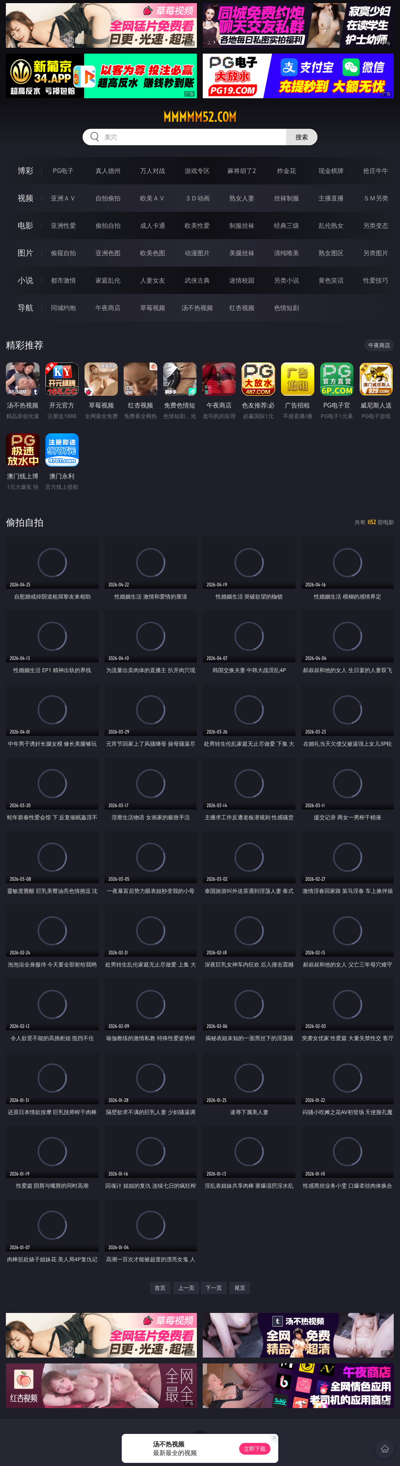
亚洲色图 (108, 253)
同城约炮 (63, 307)
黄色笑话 (331, 280)
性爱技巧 (375, 280)
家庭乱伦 (108, 280)
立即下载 (255, 1448)
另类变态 (375, 225)
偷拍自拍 (108, 225)
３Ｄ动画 (197, 198)
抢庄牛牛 (375, 170)
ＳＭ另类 (375, 198)
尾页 (239, 1287)
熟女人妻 (241, 198)
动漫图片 (197, 253)
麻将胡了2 (241, 170)
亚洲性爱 (63, 225)
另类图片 (375, 253)
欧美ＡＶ (152, 198)
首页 (160, 1287)
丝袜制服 (286, 198)
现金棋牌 (331, 170)
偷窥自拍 (63, 253)
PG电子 (63, 170)
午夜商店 (108, 307)
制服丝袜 (241, 225)
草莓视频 (152, 307)
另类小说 (286, 280)
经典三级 (286, 225)
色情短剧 (286, 307)
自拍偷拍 (108, 198)
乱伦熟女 (331, 225)
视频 (25, 198)
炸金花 (286, 170)
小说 (25, 280)
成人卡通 (152, 225)
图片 (25, 252)
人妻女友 (152, 280)
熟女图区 (331, 253)
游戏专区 (197, 170)
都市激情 (63, 280)
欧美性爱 (197, 225)
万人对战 (152, 170)
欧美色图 (152, 253)
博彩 (25, 170)
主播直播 (331, 198)
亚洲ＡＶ (63, 198)
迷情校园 (241, 280)
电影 (25, 225)
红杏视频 (241, 307)
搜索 (301, 137)
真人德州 (108, 170)
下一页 (213, 1287)
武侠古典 (197, 280)
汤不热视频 (197, 307)
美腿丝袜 (241, 253)
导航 (25, 307)
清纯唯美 (286, 253)
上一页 (186, 1287)
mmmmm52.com (199, 117)
